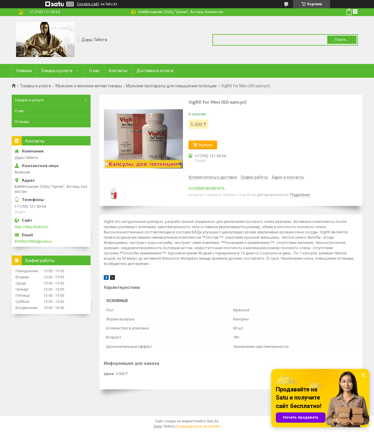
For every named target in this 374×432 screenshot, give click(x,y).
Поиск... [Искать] (342, 39)
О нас (94, 70)
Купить (206, 144)
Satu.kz (213, 421)
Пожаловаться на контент (199, 426)
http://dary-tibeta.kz (31, 227)
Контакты (118, 70)
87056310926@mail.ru (33, 241)
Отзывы (22, 121)
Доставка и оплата (154, 70)
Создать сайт (88, 4)
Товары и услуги (56, 70)
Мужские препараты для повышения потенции (171, 86)
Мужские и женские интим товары (89, 86)
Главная (24, 70)
